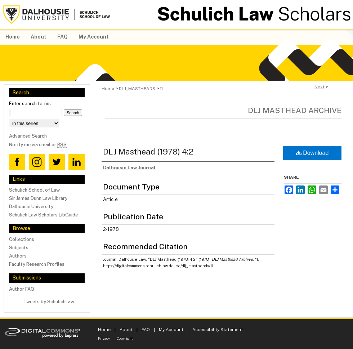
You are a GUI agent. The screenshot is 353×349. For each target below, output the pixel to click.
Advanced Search (28, 136)
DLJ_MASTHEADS (137, 88)
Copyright (125, 338)
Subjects (18, 247)
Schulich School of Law (34, 190)
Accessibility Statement (217, 329)
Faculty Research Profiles (36, 264)
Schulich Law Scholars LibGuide (43, 215)
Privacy (104, 338)
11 (161, 88)
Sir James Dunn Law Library (38, 198)
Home (108, 88)
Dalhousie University (31, 206)
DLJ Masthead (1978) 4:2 (148, 151)
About (126, 329)
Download (312, 153)
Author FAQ (21, 289)
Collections (21, 239)
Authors (18, 256)
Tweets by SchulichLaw (48, 301)
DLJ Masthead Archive (294, 110)
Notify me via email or (38, 144)
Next (319, 86)
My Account (171, 329)
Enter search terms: (30, 103)
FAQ (146, 329)
